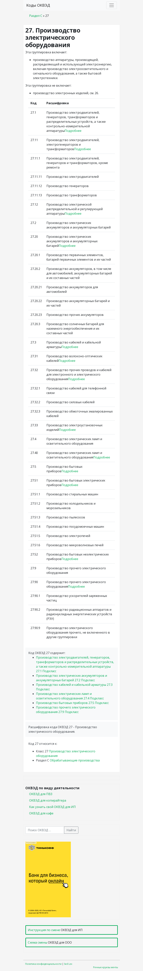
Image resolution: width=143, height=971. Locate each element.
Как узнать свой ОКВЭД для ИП (52, 807)
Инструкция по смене (44, 930)
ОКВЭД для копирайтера (47, 800)
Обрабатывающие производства (75, 760)
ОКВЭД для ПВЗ (40, 794)
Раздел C (35, 16)
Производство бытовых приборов (72, 703)
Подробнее (73, 131)
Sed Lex (68, 964)
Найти (71, 830)
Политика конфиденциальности (43, 964)
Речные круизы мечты (105, 967)
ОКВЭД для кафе (41, 813)
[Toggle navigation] (111, 5)
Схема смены (37, 942)
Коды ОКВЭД (38, 5)
